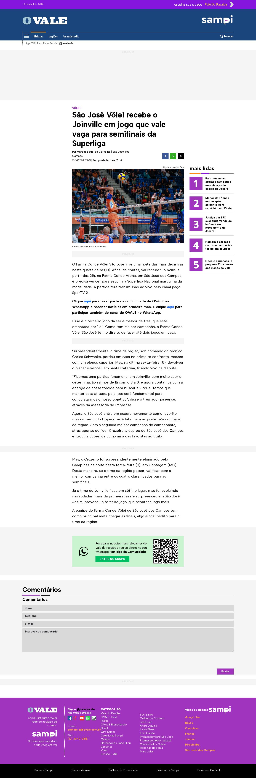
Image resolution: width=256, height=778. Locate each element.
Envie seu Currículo (209, 770)
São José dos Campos (200, 750)
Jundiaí (189, 739)
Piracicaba (192, 744)
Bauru (189, 722)
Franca (189, 733)
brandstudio (71, 36)
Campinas (192, 728)
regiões (53, 36)
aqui (87, 301)
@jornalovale (86, 709)
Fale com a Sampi (168, 770)
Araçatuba (192, 717)
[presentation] (207, 660)
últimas (38, 36)
